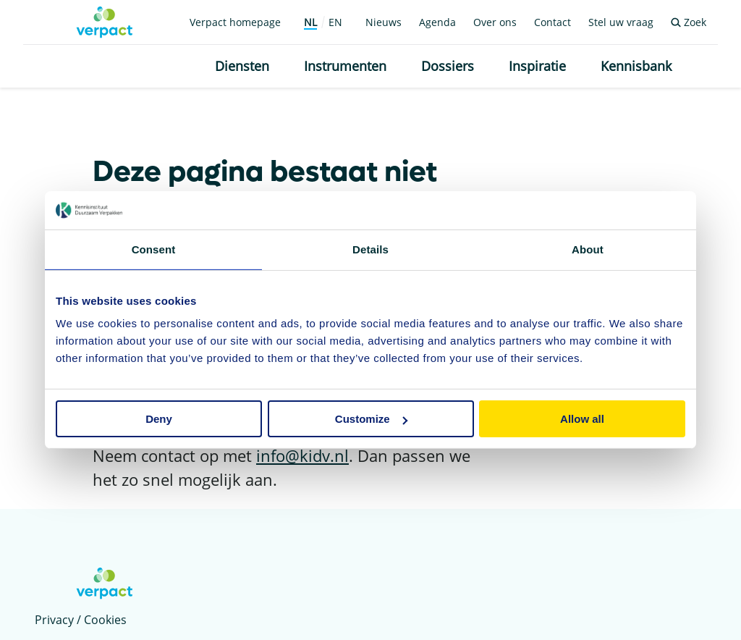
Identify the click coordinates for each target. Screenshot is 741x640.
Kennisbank (636, 66)
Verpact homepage (235, 22)
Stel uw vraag (620, 22)
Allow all (582, 419)
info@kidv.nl (302, 455)
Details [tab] (370, 249)
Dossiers (447, 66)
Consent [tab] (154, 249)
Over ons (495, 22)
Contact (552, 22)
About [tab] (588, 249)
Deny (158, 419)
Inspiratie (537, 66)
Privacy (54, 620)
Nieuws (383, 22)
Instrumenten (345, 66)
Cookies (105, 620)
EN (335, 22)
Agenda (437, 22)
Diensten (242, 66)
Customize (371, 419)
